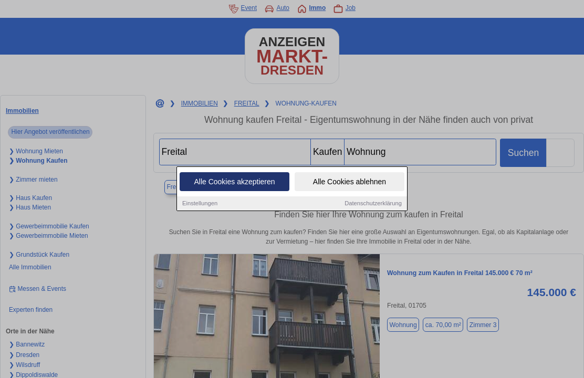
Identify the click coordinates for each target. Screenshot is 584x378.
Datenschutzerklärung (373, 204)
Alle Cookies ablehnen (349, 182)
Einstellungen (199, 204)
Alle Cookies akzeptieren (234, 182)
